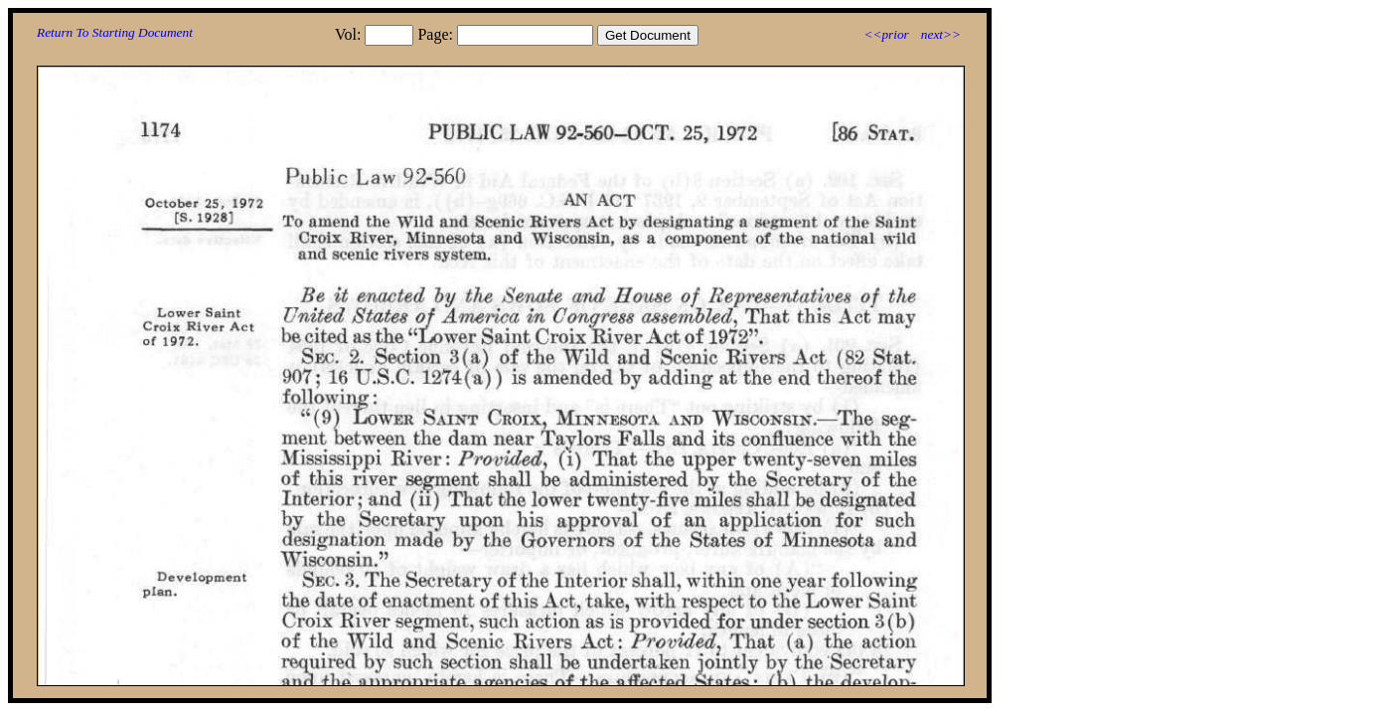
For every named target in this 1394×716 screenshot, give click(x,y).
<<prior (885, 34)
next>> (941, 34)
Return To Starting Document (115, 32)
